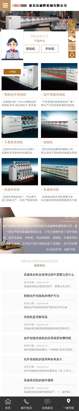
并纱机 (50, 48)
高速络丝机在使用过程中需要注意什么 (49, 274)
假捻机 (30, 48)
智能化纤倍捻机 (15, 94)
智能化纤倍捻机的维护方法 (41, 295)
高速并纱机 (12, 189)
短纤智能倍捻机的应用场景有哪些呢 (47, 338)
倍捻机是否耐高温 (35, 317)
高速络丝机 (51, 189)
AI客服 (12, 71)
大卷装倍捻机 (13, 142)
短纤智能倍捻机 (54, 94)
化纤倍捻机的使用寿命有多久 (43, 359)
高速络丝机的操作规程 (38, 380)
